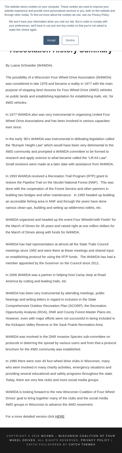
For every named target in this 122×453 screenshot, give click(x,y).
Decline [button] (70, 40)
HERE (60, 416)
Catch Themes (82, 444)
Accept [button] (51, 40)
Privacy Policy (95, 440)
